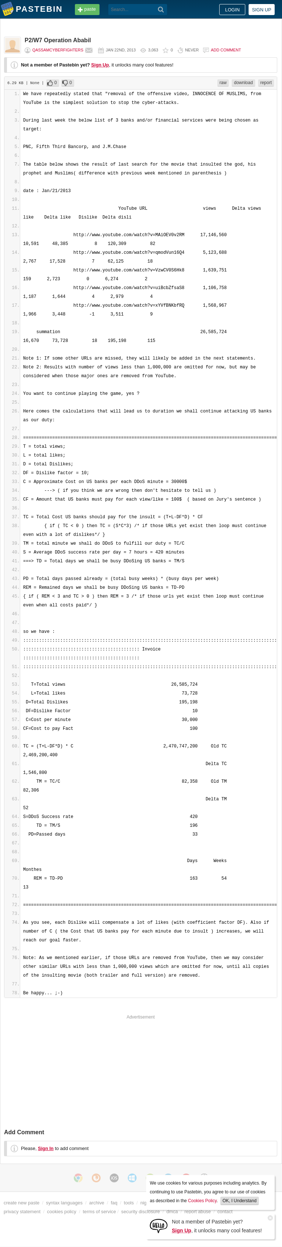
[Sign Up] (158, 1225)
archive (96, 1202)
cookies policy (61, 1211)
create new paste (21, 1202)
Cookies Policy (202, 1200)
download (243, 82)
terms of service (99, 1211)
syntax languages (64, 1202)
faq (114, 1202)
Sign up (261, 9)
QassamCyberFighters (57, 50)
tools (129, 1202)
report (266, 82)
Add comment (226, 50)
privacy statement (22, 1211)
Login (232, 9)
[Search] (161, 9)
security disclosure (140, 1211)
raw (223, 82)
